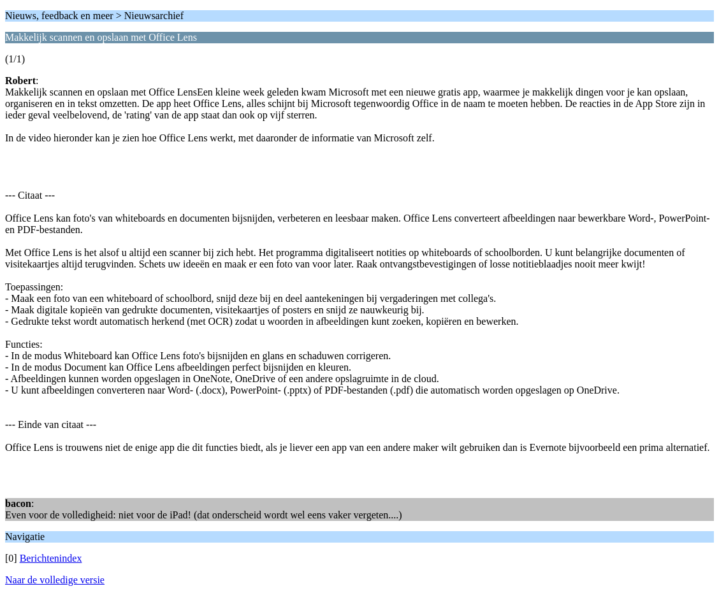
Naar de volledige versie (55, 579)
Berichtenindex (51, 558)
